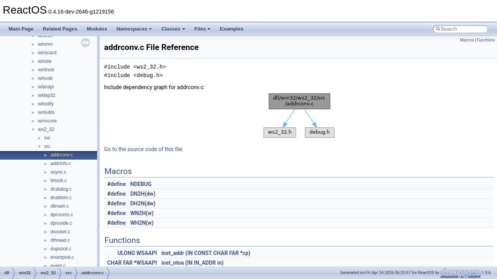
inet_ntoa (173, 263)
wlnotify (46, 104)
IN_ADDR (205, 263)
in (219, 263)
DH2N (137, 203)
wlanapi (46, 87)
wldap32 (47, 95)
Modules (97, 29)
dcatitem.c (61, 197)
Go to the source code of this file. (144, 149)
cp (245, 253)
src (47, 146)
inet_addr (173, 253)
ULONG (126, 253)
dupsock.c (60, 248)
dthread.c (60, 240)
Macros (467, 40)
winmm (45, 44)
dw (149, 194)
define (118, 184)
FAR (234, 253)
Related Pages (60, 29)
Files (203, 29)
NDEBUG (141, 184)
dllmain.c (59, 206)
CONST (203, 253)
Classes (173, 29)
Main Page (21, 29)
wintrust (46, 69)
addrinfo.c (60, 163)
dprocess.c (61, 214)
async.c (58, 172)
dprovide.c (61, 223)
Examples (231, 29)
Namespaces (134, 29)
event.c (58, 266)
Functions (486, 40)
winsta (44, 61)
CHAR (220, 253)
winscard (47, 52)
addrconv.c (61, 155)
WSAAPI (146, 253)
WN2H (138, 213)
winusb (45, 78)
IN (190, 253)
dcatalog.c (61, 189)
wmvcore (47, 121)
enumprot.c (62, 257)
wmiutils (46, 112)
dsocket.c (60, 231)
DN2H (137, 194)
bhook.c (58, 180)
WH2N (138, 223)
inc (47, 138)
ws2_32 (46, 129)
